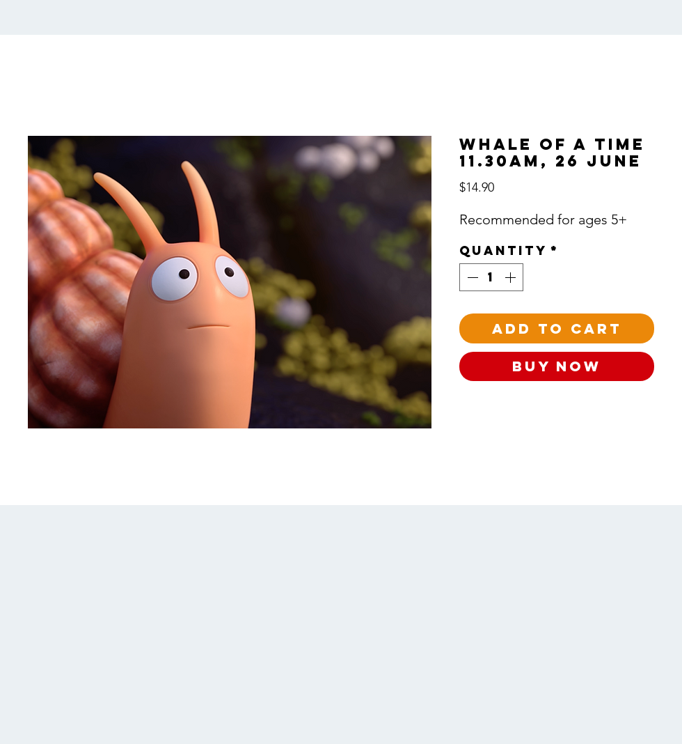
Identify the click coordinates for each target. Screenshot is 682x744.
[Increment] (511, 277)
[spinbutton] (491, 277)
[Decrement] (471, 277)
